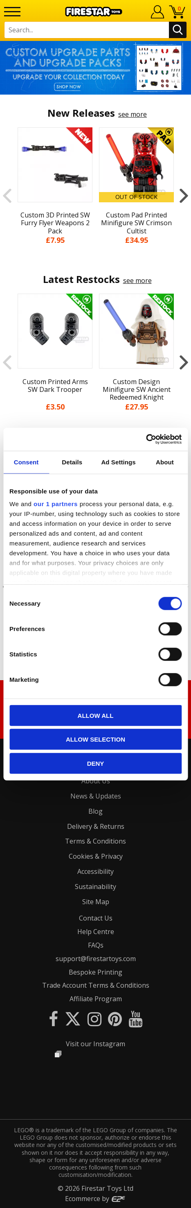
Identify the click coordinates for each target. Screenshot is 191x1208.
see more (132, 114)
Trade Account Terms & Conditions (95, 985)
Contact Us (95, 918)
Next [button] (184, 196)
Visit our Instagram (95, 1043)
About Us (95, 780)
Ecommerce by (95, 1198)
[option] (95, 68)
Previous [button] (7, 196)
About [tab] (165, 461)
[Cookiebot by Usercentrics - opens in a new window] (146, 439)
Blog (95, 811)
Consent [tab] (26, 461)
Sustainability (95, 886)
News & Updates (95, 796)
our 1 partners (56, 503)
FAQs (95, 945)
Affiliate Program (96, 998)
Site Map (95, 901)
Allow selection (95, 739)
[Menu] (12, 12)
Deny (95, 763)
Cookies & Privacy (96, 856)
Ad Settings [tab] (118, 461)
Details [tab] (72, 461)
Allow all (96, 715)
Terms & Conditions (95, 841)
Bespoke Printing (95, 972)
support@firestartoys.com (96, 958)
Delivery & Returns (95, 826)
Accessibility (95, 871)
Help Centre (95, 931)
